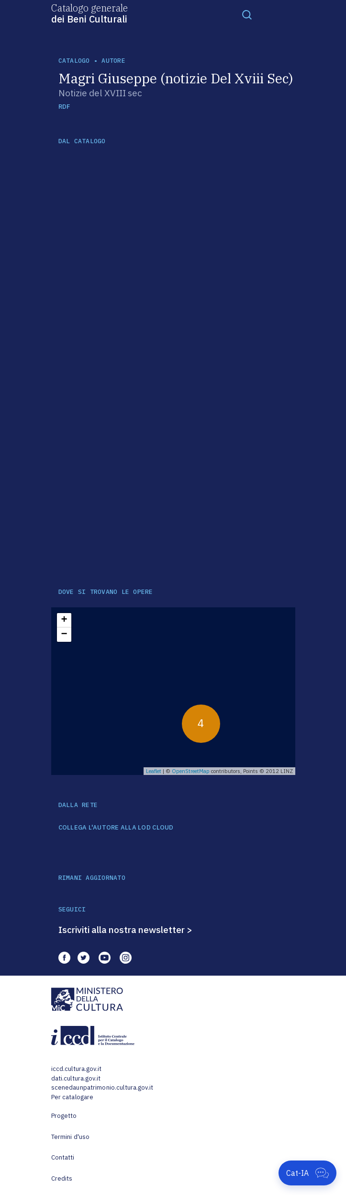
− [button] (64, 634)
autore (113, 61)
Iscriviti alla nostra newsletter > (125, 929)
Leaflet (153, 771)
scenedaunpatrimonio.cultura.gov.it (102, 1087)
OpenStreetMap (191, 771)
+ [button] (64, 620)
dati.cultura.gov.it (75, 1078)
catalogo (74, 61)
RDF (64, 106)
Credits (62, 1178)
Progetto (64, 1116)
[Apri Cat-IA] (307, 1173)
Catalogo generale (89, 12)
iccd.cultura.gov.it (76, 1069)
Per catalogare (72, 1097)
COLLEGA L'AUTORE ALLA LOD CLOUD (116, 827)
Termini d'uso (70, 1137)
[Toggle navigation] (247, 14)
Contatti (63, 1157)
